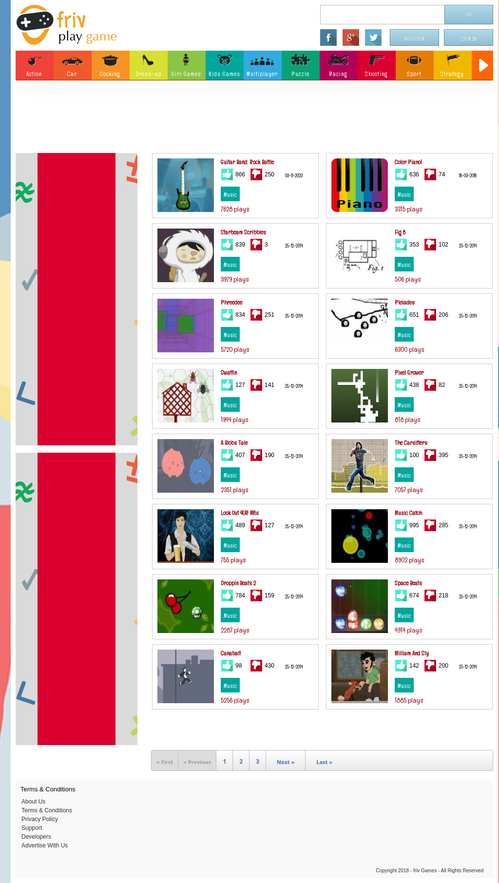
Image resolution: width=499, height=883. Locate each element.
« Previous (197, 762)
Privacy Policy (39, 819)
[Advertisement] (254, 119)
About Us (33, 801)
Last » (324, 762)
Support (31, 828)
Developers (36, 836)
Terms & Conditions (46, 810)
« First (164, 762)
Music (230, 195)
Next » (285, 762)
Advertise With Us (44, 845)
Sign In (469, 39)
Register (414, 39)
